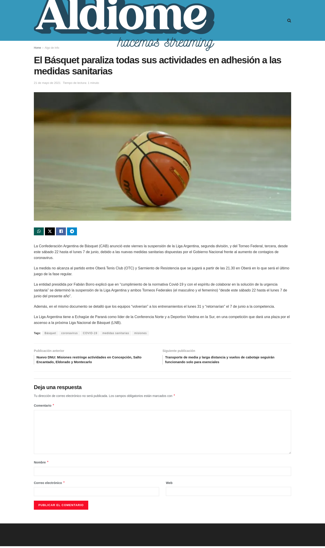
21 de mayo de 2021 (47, 83)
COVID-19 (90, 333)
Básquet (50, 333)
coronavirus (69, 333)
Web (169, 484)
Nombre (41, 464)
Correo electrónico (49, 484)
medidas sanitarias (115, 333)
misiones (140, 333)
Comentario (44, 407)
